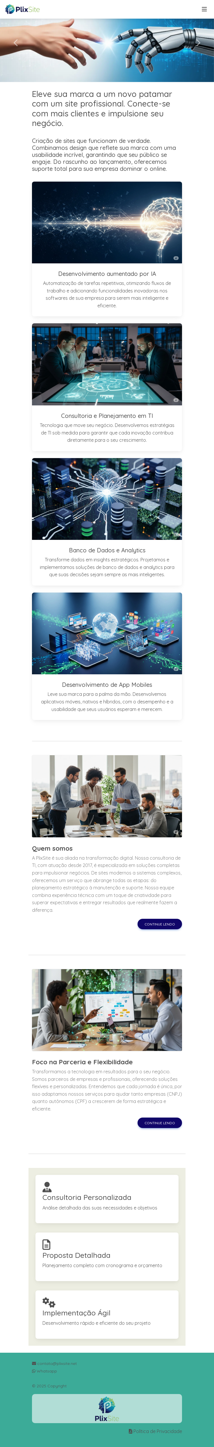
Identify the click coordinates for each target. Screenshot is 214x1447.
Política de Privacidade (157, 1431)
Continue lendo (160, 924)
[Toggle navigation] (204, 9)
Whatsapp (44, 1371)
